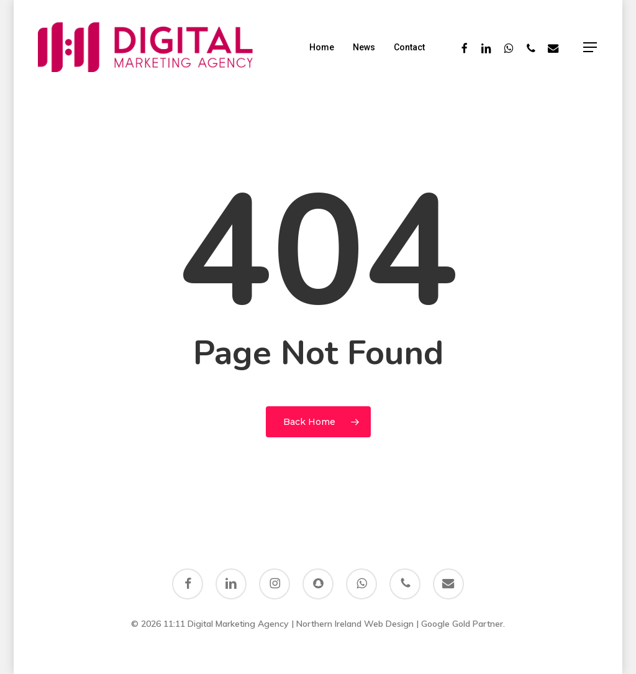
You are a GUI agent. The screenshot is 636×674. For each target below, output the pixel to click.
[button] (590, 47)
